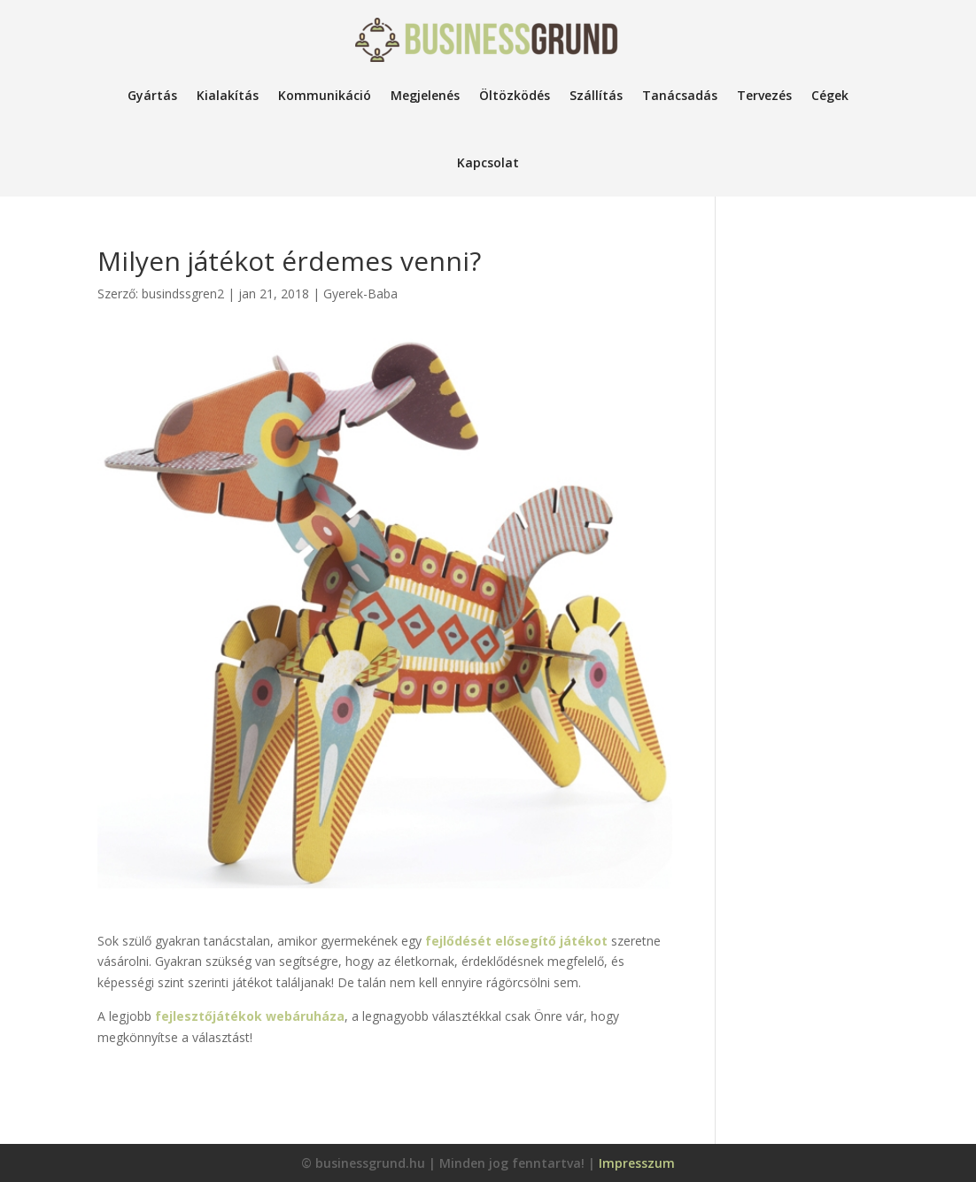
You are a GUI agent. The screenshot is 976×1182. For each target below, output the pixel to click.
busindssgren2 (183, 293)
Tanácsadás (679, 95)
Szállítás (596, 95)
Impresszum (637, 1163)
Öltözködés (514, 95)
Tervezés (764, 95)
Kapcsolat (488, 162)
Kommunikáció (324, 95)
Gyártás (152, 95)
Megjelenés (425, 95)
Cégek (829, 95)
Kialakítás (228, 95)
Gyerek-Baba (360, 293)
